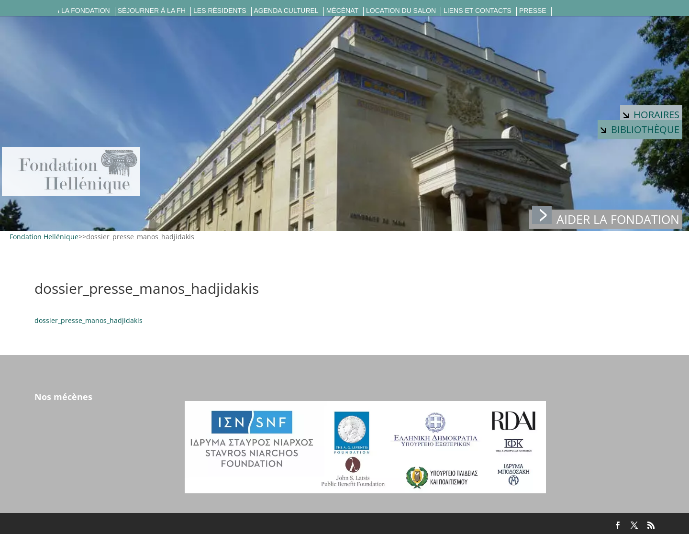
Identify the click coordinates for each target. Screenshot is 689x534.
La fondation (85, 10)
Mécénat (342, 10)
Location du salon (401, 10)
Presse (532, 10)
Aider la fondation (605, 218)
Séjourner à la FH (152, 10)
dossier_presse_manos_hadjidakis (88, 320)
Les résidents (219, 10)
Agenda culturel (286, 10)
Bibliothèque (639, 129)
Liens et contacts (477, 10)
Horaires (651, 114)
